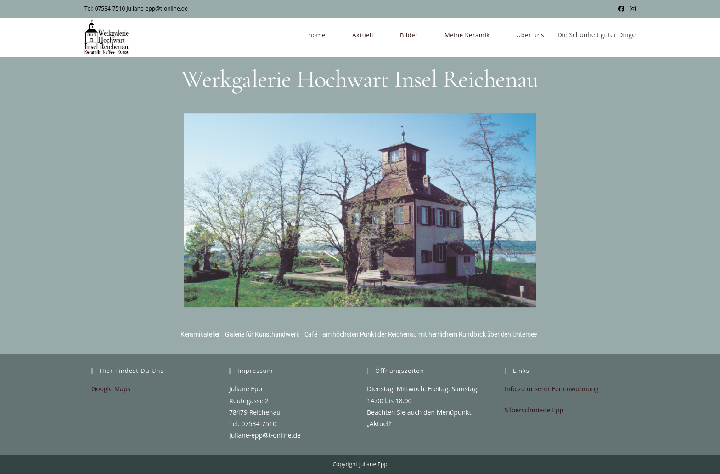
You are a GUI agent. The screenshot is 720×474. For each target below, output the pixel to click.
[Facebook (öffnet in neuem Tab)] (621, 8)
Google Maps (110, 388)
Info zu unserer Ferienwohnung (552, 388)
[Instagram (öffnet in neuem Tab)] (631, 8)
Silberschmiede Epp (534, 409)
